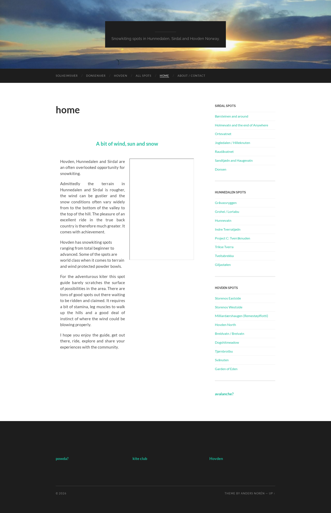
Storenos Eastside (228, 298)
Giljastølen (223, 265)
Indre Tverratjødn (227, 229)
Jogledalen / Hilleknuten (232, 143)
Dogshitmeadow (227, 342)
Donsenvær (96, 75)
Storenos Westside (228, 307)
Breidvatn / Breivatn (229, 333)
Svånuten (222, 360)
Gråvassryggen (226, 203)
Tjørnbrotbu (224, 351)
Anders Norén (253, 493)
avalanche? (224, 394)
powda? (62, 458)
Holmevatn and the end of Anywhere (241, 125)
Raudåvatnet (224, 151)
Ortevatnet (223, 134)
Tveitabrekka (224, 256)
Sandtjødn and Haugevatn (234, 160)
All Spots (143, 75)
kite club (140, 458)
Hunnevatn (223, 220)
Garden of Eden (226, 369)
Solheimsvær (67, 75)
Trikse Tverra (224, 247)
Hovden (120, 75)
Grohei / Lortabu (227, 211)
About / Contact (191, 75)
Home (164, 75)
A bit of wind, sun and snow (127, 144)
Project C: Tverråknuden (232, 238)
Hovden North (225, 325)
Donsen (220, 169)
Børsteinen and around (231, 116)
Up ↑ (272, 493)
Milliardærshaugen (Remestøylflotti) (241, 316)
